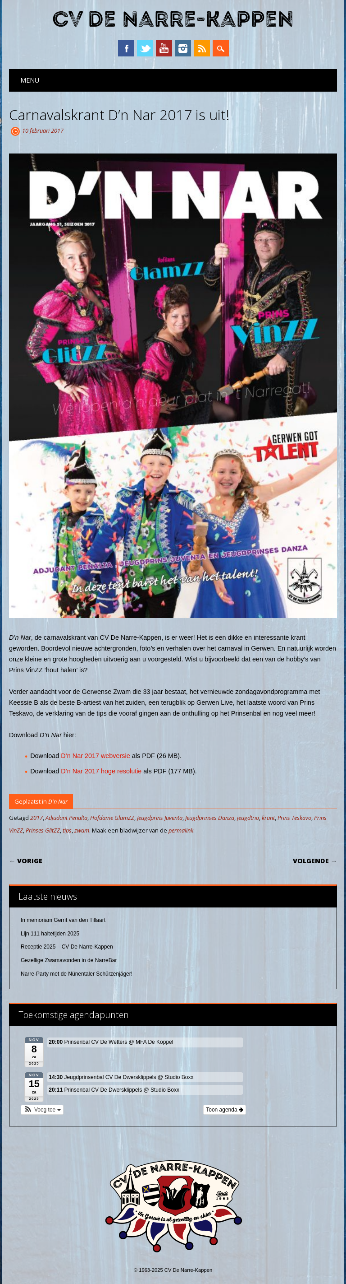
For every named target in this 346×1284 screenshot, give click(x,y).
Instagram (183, 48)
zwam (81, 830)
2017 (36, 818)
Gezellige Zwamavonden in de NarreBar (69, 960)
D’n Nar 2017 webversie (95, 755)
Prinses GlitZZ (43, 830)
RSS (202, 48)
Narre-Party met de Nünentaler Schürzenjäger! (76, 974)
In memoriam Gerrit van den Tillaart (63, 920)
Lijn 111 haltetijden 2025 (50, 933)
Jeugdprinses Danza (209, 818)
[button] (42, 1109)
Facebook (126, 48)
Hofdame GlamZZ (112, 818)
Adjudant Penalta (66, 818)
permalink (180, 830)
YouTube (164, 48)
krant (268, 818)
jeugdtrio (248, 818)
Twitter (145, 48)
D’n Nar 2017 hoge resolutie (101, 771)
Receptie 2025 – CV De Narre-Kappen (67, 947)
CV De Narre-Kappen (173, 19)
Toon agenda (224, 1110)
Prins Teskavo (294, 818)
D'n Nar (58, 801)
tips (67, 830)
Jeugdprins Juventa (159, 818)
